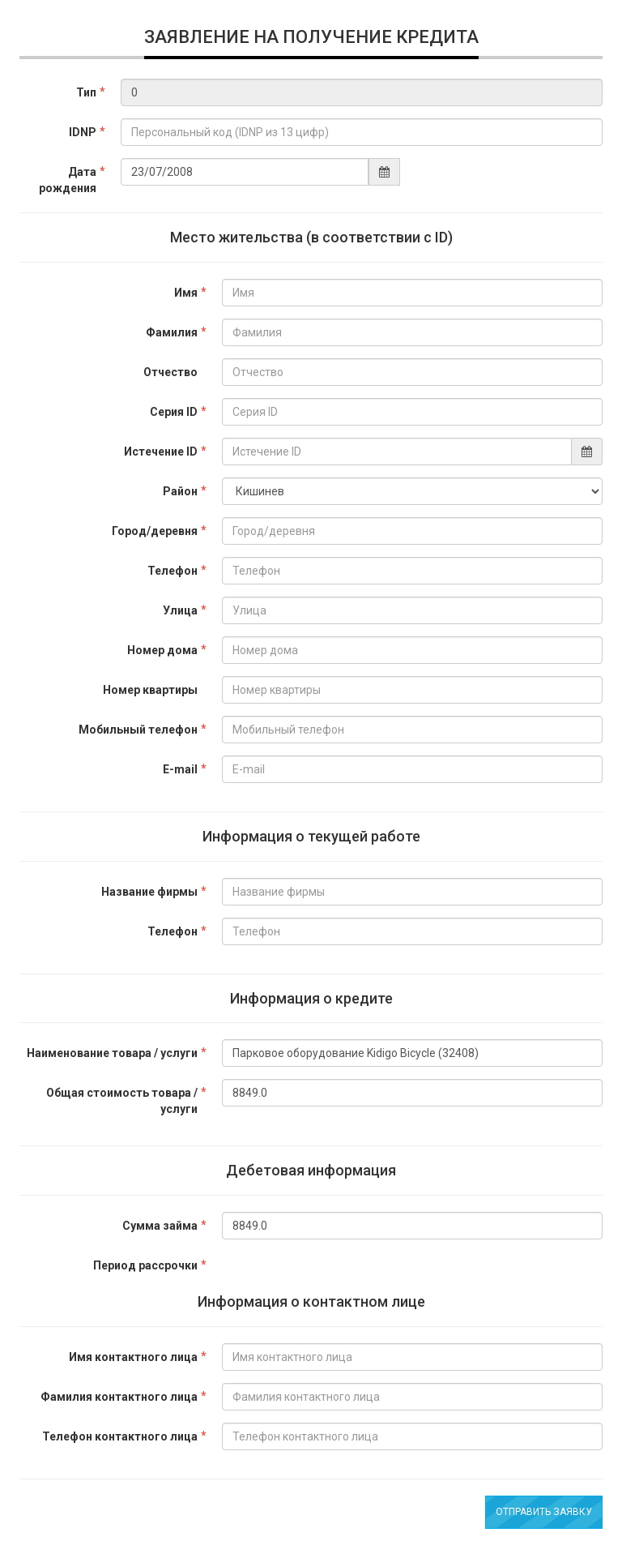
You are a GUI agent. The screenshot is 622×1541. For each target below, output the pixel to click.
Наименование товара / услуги (112, 1053)
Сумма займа (160, 1225)
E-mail (180, 769)
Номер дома (162, 650)
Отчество (170, 372)
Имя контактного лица (133, 1357)
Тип (86, 92)
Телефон (172, 570)
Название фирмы (149, 891)
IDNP (82, 132)
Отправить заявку (544, 1511)
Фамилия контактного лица (119, 1396)
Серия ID (174, 411)
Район (180, 491)
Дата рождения (67, 180)
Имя (186, 292)
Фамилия (172, 332)
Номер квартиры (150, 689)
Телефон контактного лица (120, 1436)
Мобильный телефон (138, 729)
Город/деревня (155, 530)
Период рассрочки (145, 1265)
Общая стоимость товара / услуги (122, 1100)
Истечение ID (161, 451)
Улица (180, 610)
